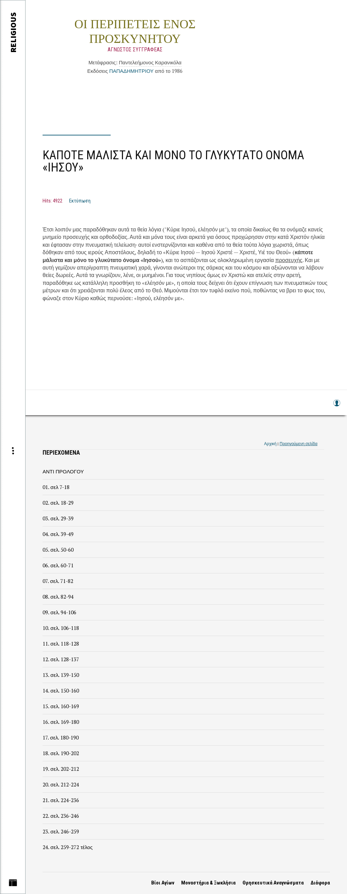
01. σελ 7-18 (56, 487)
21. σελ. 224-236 (61, 800)
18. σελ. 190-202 (61, 753)
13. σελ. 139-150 (61, 674)
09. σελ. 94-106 (59, 612)
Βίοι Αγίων (162, 883)
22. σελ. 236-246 (61, 815)
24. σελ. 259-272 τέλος (68, 847)
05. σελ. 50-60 (58, 549)
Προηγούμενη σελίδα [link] (298, 443)
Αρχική (270, 443)
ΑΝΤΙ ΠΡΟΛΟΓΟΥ (63, 471)
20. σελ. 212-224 (61, 784)
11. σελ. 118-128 (61, 643)
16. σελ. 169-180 (61, 721)
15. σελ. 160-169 (61, 706)
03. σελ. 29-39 (58, 518)
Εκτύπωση (80, 201)
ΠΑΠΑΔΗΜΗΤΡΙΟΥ (131, 70)
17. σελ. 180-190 (61, 737)
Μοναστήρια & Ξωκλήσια (208, 883)
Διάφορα (320, 883)
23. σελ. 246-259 (61, 831)
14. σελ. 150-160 (61, 690)
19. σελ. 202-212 (61, 768)
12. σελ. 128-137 (61, 659)
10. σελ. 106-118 (61, 627)
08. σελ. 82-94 (58, 596)
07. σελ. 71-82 (58, 581)
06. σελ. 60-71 (58, 565)
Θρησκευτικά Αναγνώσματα (273, 883)
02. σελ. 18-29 (58, 502)
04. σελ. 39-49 (58, 534)
